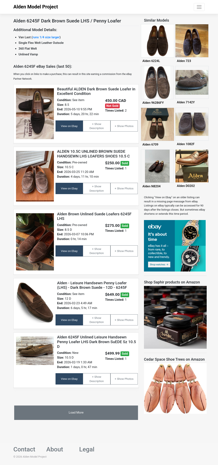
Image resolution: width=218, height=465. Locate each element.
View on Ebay (69, 126)
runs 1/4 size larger (45, 37)
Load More (76, 412)
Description (96, 128)
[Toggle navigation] (199, 7)
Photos (129, 126)
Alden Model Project (35, 7)
